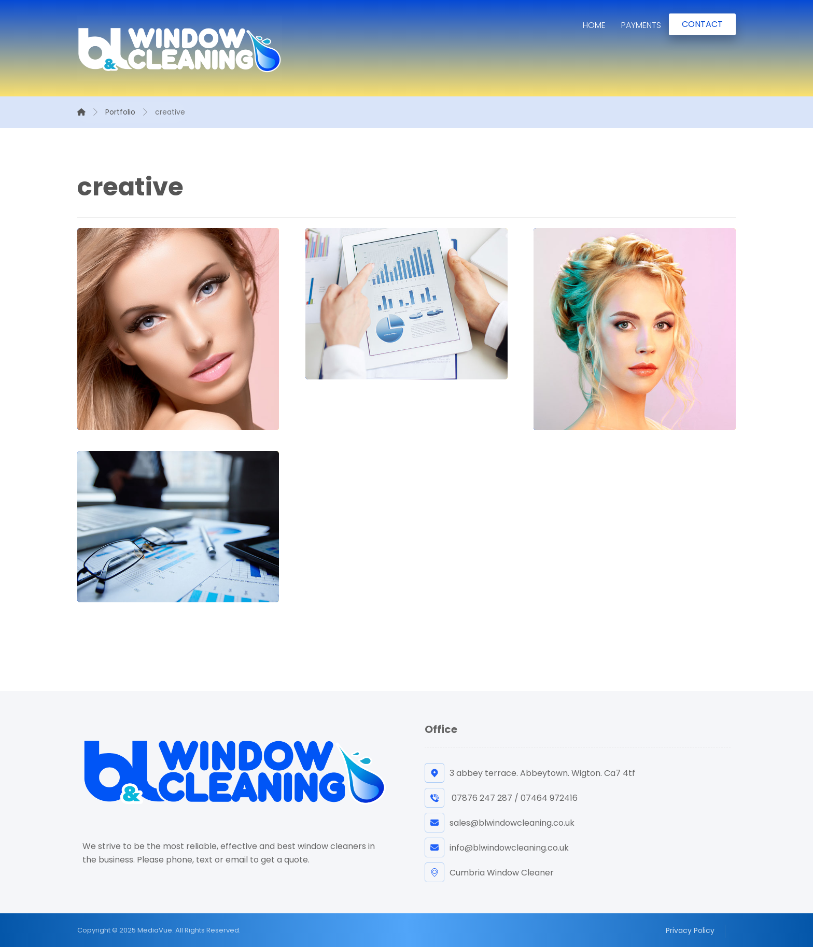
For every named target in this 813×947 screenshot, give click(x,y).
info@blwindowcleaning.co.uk (497, 848)
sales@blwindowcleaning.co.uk (499, 823)
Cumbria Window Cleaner (489, 873)
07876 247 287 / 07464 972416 (501, 798)
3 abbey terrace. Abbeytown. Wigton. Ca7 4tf (530, 773)
